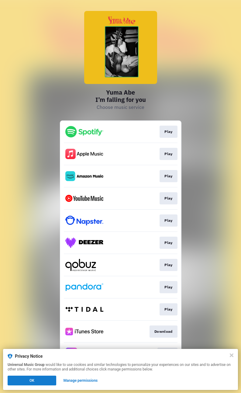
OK (31, 380)
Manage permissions (81, 380)
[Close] (231, 355)
